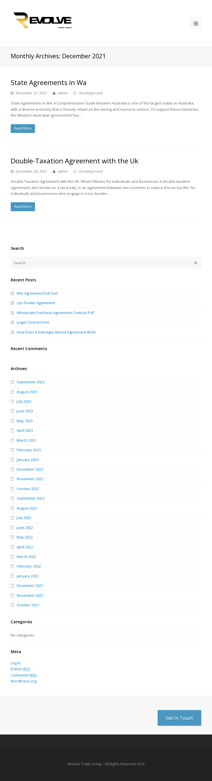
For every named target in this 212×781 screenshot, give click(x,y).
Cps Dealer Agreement (36, 302)
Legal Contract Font (33, 322)
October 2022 (28, 488)
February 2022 (29, 566)
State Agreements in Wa (49, 82)
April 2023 (25, 430)
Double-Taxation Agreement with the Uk (74, 160)
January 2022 (28, 575)
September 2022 (31, 498)
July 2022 (24, 517)
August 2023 (27, 391)
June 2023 (25, 410)
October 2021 (28, 605)
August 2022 (27, 508)
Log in (16, 663)
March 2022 (26, 556)
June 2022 (25, 527)
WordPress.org (23, 681)
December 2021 (30, 585)
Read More (23, 128)
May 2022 (25, 537)
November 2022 (30, 478)
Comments (24, 675)
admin (63, 93)
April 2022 (25, 546)
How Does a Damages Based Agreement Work (56, 332)
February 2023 (29, 449)
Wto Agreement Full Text (37, 293)
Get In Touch (179, 718)
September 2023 (31, 381)
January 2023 (28, 459)
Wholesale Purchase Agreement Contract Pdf (55, 312)
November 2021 (30, 595)
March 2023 (26, 440)
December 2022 (30, 469)
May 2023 (25, 420)
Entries (20, 668)
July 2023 (24, 401)
